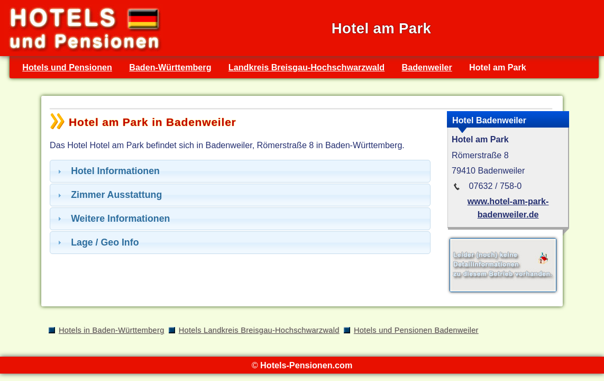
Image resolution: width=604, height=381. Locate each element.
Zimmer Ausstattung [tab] (108, 194)
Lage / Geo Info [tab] (97, 242)
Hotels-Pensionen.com (306, 365)
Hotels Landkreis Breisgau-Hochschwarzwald (259, 330)
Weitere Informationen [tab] (112, 218)
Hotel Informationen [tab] (107, 171)
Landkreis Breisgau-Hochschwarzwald (306, 67)
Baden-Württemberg (170, 67)
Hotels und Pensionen (67, 67)
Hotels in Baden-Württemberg (111, 330)
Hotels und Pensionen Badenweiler (416, 330)
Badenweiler (427, 67)
